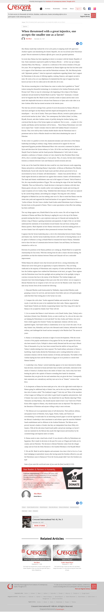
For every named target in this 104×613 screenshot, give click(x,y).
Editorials (31, 598)
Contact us (76, 594)
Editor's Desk (91, 598)
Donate (61, 594)
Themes (74, 603)
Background (46, 600)
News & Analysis (47, 598)
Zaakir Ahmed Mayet (67, 564)
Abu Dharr (37, 564)
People (67, 603)
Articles (39, 603)
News (39, 594)
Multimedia (59, 603)
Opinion (38, 598)
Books (45, 603)
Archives (33, 594)
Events (51, 603)
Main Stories (22, 598)
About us (67, 594)
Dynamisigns (60, 610)
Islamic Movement (70, 598)
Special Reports (59, 598)
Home (26, 594)
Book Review (81, 598)
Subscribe (53, 594)
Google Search (85, 594)
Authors (46, 594)
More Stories (39, 527)
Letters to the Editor (57, 600)
